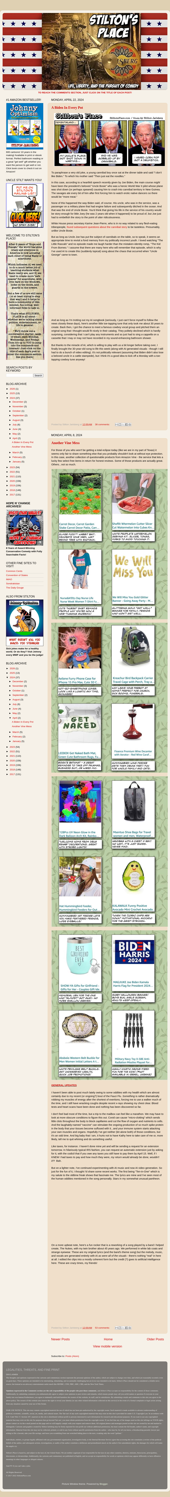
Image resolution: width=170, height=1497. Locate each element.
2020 (13, 481)
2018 (13, 490)
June (15, 429)
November (18, 406)
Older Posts (155, 1339)
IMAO (9, 579)
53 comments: (102, 1327)
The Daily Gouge (15, 587)
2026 (13, 389)
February (17, 457)
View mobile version (107, 1346)
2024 (13, 398)
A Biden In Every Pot (67, 107)
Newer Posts (60, 1339)
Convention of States (17, 575)
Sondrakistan (13, 583)
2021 (13, 476)
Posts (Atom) (72, 1356)
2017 (13, 494)
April (15, 438)
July (14, 424)
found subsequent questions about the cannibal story (97, 227)
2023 (13, 467)
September (18, 415)
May (15, 433)
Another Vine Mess (65, 443)
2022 (13, 472)
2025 (13, 393)
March (16, 452)
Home (108, 1339)
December (18, 401)
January (17, 461)
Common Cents (14, 571)
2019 (13, 485)
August (16, 420)
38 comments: (102, 424)
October (17, 411)
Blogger (104, 1484)
